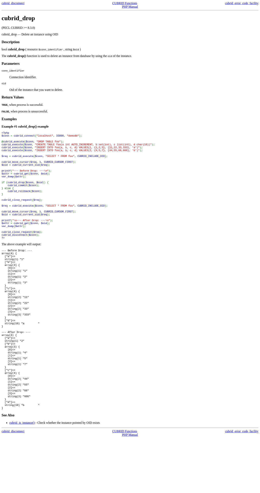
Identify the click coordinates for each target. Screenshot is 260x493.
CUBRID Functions (124, 3)
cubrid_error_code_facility (241, 3)
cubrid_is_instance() (22, 477)
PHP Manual (130, 6)
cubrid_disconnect (13, 3)
